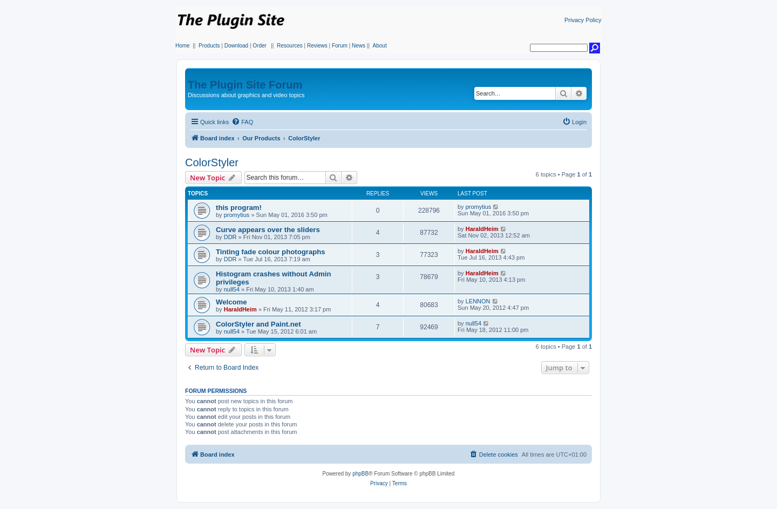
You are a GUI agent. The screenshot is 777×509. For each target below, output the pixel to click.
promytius (237, 215)
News (358, 46)
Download (236, 46)
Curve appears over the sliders (268, 230)
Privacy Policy (582, 20)
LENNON (478, 301)
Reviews (317, 46)
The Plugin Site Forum (245, 85)
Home (182, 46)
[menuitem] (242, 122)
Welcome (231, 302)
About (380, 46)
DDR (230, 237)
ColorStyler (211, 162)
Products (209, 46)
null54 (232, 289)
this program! (239, 207)
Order (260, 46)
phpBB (360, 474)
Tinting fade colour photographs (270, 252)
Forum (339, 46)
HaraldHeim (482, 229)
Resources (290, 46)
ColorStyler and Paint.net (258, 324)
